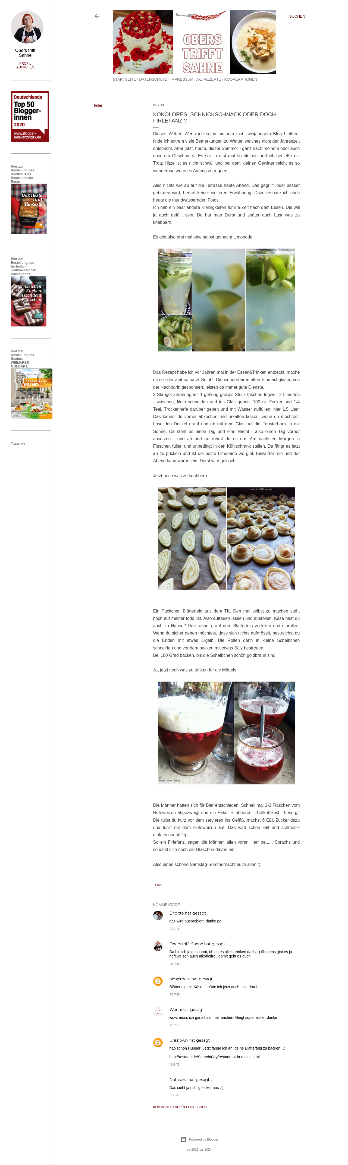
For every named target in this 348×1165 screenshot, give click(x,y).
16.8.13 (174, 1064)
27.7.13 (174, 929)
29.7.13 (175, 1025)
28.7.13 (175, 964)
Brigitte (177, 913)
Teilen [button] (98, 105)
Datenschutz (153, 79)
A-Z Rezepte (208, 79)
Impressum (181, 79)
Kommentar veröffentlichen (180, 1107)
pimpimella (180, 978)
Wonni (176, 1009)
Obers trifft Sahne (186, 943)
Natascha (178, 1079)
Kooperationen (240, 79)
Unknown (179, 1040)
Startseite (124, 79)
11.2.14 (174, 1095)
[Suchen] (297, 16)
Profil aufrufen (25, 65)
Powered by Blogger (199, 1139)
